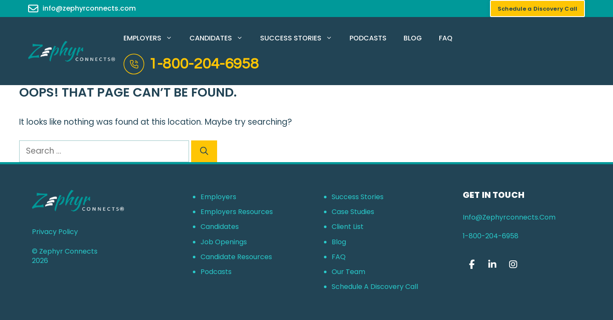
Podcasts (368, 38)
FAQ (446, 38)
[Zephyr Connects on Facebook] (472, 264)
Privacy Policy (55, 232)
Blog (413, 38)
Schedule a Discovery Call (375, 286)
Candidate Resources (236, 257)
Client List (348, 226)
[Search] (204, 151)
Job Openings (224, 242)
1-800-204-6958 (204, 64)
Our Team (348, 272)
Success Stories (300, 38)
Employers (152, 38)
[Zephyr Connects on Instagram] (513, 264)
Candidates (220, 38)
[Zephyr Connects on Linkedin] (493, 264)
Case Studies (353, 212)
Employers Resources (237, 212)
